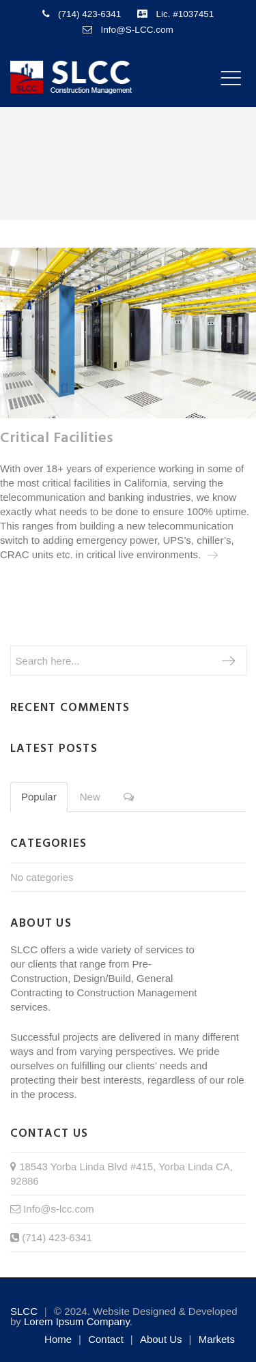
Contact (106, 1339)
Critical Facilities (56, 438)
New (90, 796)
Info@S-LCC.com (137, 30)
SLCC (24, 1311)
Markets (217, 1339)
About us (161, 1339)
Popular (39, 796)
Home (58, 1339)
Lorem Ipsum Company (77, 1321)
